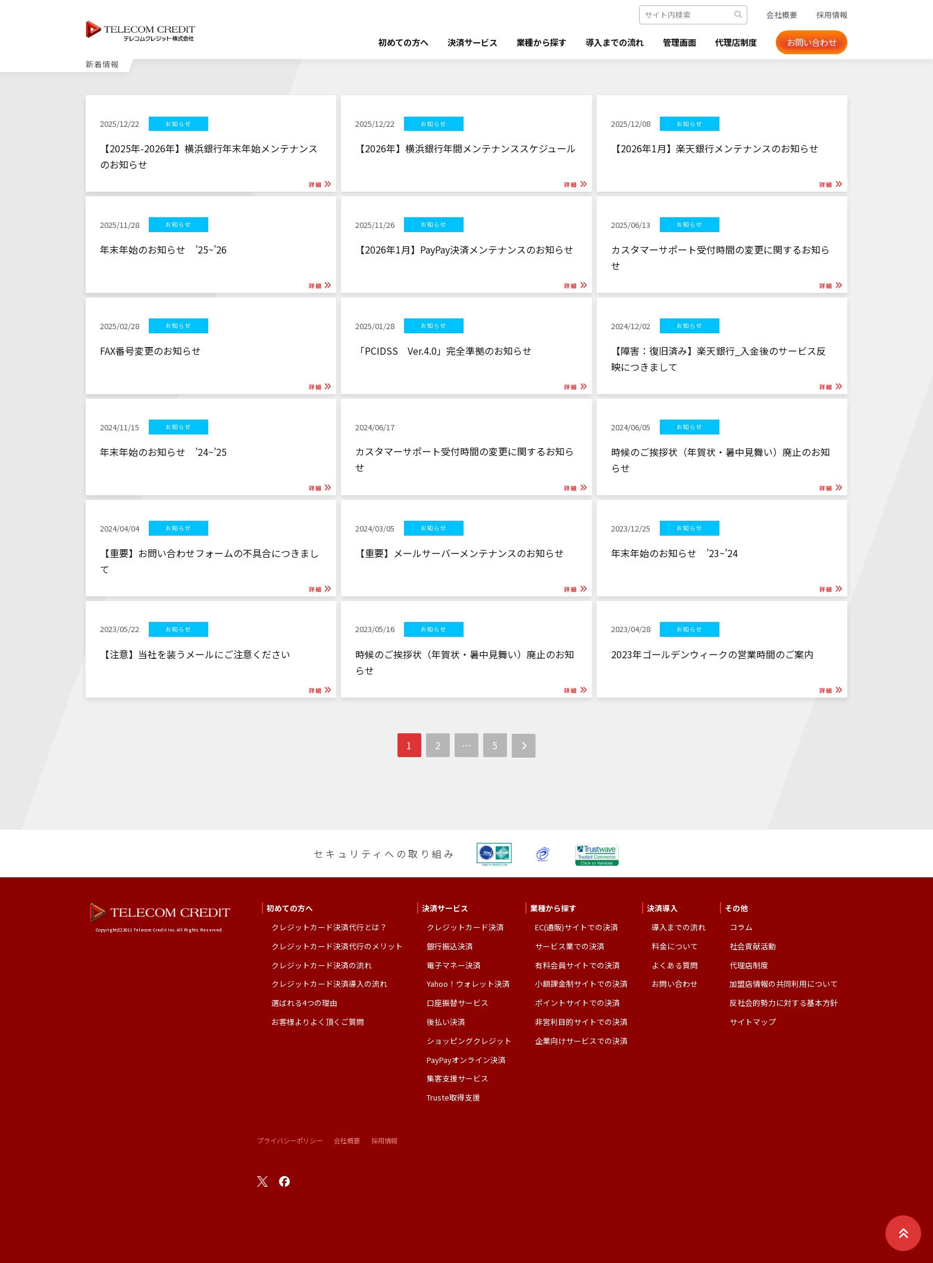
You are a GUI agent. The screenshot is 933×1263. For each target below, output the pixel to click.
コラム (741, 927)
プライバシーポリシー (290, 1140)
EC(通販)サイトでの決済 (576, 927)
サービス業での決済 (570, 946)
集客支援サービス (458, 1078)
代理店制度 (733, 42)
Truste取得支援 (453, 1097)
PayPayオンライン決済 (466, 1059)
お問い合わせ (811, 42)
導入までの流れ (599, 42)
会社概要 (781, 14)
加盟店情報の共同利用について (784, 983)
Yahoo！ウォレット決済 (468, 983)
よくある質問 (675, 965)
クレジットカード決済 (465, 927)
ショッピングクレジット (469, 1040)
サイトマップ (753, 1021)
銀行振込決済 (450, 946)
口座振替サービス (458, 1002)
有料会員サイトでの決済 (577, 965)
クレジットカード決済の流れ (321, 965)
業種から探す (518, 42)
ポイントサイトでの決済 (577, 1002)
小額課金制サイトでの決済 (581, 983)
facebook (284, 1181)
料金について (675, 946)
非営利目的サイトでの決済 (581, 1021)
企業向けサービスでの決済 (581, 1040)
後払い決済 (446, 1021)
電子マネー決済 (454, 965)
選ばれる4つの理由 (304, 1002)
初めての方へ (366, 42)
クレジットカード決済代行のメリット (337, 946)
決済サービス (442, 42)
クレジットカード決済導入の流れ (329, 983)
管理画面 (671, 42)
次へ (524, 746)
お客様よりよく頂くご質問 (317, 1021)
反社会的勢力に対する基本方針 (784, 1002)
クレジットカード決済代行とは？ (329, 927)
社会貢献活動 (753, 946)
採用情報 (831, 14)
